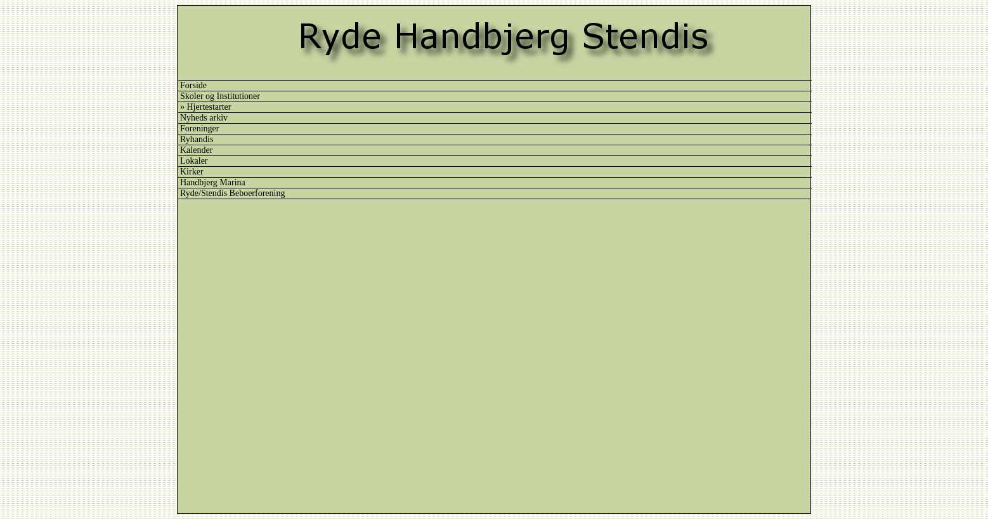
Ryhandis (196, 139)
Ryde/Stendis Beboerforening (232, 193)
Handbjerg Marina (212, 182)
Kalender (196, 150)
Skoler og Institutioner (220, 96)
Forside (193, 85)
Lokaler (194, 161)
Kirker (192, 171)
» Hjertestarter (205, 107)
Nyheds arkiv (204, 117)
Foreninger (199, 128)
